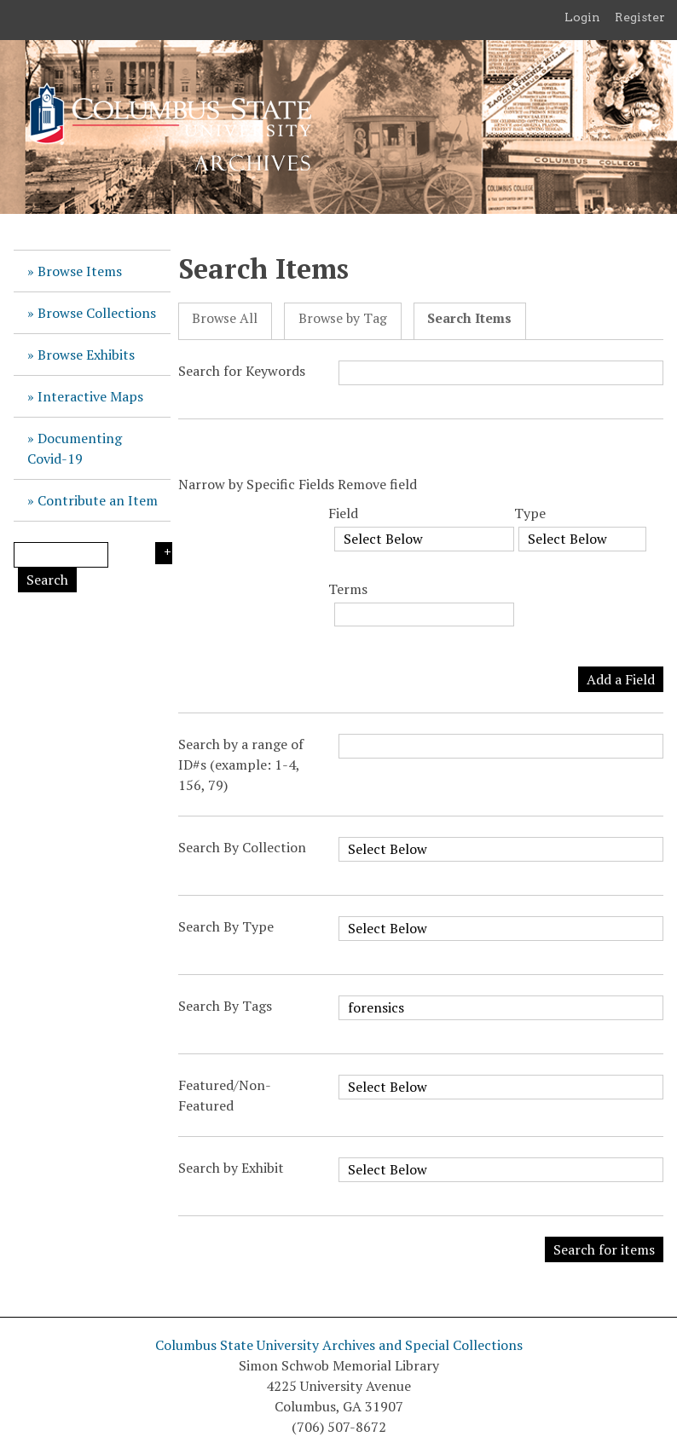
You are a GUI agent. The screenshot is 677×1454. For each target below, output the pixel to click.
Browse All (224, 318)
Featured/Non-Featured (224, 1095)
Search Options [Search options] (163, 553)
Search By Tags (225, 1005)
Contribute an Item (98, 500)
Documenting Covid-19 (74, 448)
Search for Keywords (241, 370)
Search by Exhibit (231, 1167)
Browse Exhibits (86, 354)
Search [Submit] (47, 579)
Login (582, 17)
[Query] (61, 555)
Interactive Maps (90, 396)
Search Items (469, 318)
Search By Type (226, 926)
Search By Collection (242, 847)
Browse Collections (97, 312)
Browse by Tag (342, 318)
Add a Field (621, 679)
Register (640, 17)
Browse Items (80, 271)
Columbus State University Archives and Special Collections (339, 1345)
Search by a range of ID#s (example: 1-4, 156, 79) (241, 764)
